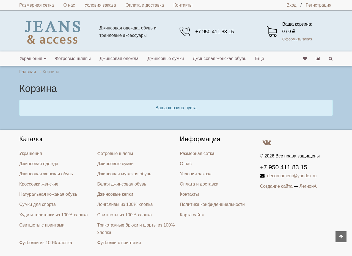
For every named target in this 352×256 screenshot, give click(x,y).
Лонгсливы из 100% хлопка (125, 204)
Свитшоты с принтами (42, 225)
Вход (291, 5)
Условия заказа (100, 5)
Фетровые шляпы (73, 58)
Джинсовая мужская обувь (124, 173)
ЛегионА (308, 186)
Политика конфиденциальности (212, 204)
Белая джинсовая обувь (121, 184)
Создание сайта (276, 186)
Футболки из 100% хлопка (45, 242)
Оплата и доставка (144, 5)
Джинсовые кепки (115, 194)
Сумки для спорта (37, 204)
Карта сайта (192, 215)
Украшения (33, 58)
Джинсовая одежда (119, 58)
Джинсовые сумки (165, 58)
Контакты (183, 5)
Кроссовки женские (38, 184)
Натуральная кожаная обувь (48, 194)
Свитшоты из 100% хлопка (124, 215)
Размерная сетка (36, 5)
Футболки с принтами (119, 242)
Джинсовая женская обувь (219, 58)
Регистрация (318, 5)
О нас (69, 5)
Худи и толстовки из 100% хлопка (53, 215)
